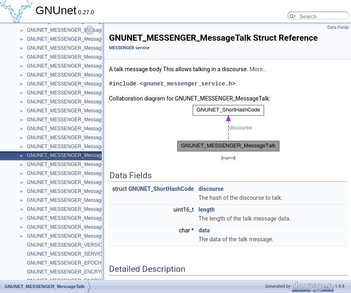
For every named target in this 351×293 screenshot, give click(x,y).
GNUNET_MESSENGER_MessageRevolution (77, 200)
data (204, 230)
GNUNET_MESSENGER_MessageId (67, 30)
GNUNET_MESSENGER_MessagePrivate (73, 93)
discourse (211, 189)
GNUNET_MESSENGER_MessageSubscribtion (79, 146)
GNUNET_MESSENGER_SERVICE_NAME (74, 254)
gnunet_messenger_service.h (187, 83)
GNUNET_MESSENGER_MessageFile (69, 84)
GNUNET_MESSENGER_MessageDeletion (74, 102)
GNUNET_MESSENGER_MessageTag (69, 137)
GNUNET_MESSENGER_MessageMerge (72, 48)
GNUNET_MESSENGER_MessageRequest (74, 57)
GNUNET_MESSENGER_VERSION (66, 245)
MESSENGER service (129, 47)
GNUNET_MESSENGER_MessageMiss (70, 39)
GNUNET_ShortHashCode (161, 189)
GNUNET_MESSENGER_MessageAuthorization (79, 218)
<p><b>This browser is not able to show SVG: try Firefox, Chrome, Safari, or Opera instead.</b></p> (228, 128)
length (206, 209)
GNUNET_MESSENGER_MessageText (70, 75)
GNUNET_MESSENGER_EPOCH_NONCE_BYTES (83, 263)
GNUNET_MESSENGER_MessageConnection (78, 111)
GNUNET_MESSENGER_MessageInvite (71, 66)
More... (258, 69)
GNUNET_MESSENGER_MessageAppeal (73, 182)
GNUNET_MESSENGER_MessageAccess (73, 191)
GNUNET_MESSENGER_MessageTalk (70, 155)
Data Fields (338, 27)
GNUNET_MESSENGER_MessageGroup (72, 209)
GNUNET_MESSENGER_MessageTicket (72, 119)
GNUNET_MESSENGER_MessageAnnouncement (82, 164)
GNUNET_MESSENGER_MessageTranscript (76, 128)
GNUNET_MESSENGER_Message (65, 236)
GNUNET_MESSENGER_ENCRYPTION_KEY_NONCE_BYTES (97, 272)
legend (228, 157)
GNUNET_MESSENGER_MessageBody (71, 227)
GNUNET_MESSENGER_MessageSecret (72, 173)
